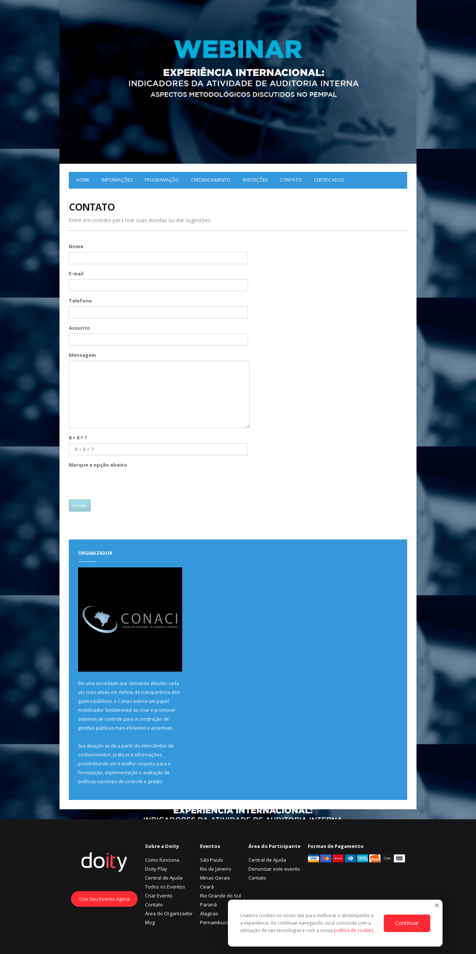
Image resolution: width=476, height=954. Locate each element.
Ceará (207, 886)
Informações (117, 180)
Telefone (80, 300)
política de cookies (354, 930)
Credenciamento (211, 180)
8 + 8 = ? (78, 437)
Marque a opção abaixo (98, 464)
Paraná (208, 904)
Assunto (79, 327)
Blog (150, 922)
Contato (291, 180)
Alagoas (209, 913)
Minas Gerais (215, 877)
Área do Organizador (169, 913)
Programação (162, 180)
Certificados (329, 180)
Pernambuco (214, 922)
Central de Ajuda (164, 877)
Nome (76, 246)
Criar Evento (159, 895)
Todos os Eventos (165, 886)
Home (82, 180)
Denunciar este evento (274, 868)
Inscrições (255, 180)
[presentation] (125, 484)
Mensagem (82, 355)
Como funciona (162, 860)
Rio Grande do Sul (220, 895)
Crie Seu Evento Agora (104, 899)
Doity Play (156, 868)
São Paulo (211, 860)
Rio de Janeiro (215, 868)
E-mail (76, 273)
